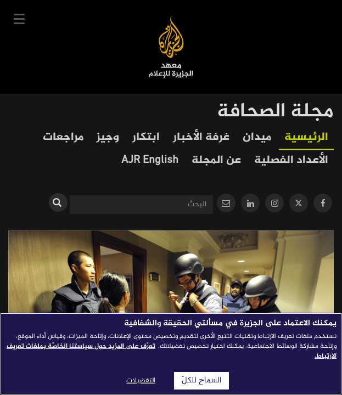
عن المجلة (216, 160)
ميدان (257, 137)
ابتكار (146, 137)
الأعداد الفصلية (291, 160)
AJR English (149, 160)
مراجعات (63, 137)
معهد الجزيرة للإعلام (171, 47)
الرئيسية (306, 137)
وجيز (108, 137)
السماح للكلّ (201, 380)
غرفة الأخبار (201, 137)
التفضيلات (140, 381)
